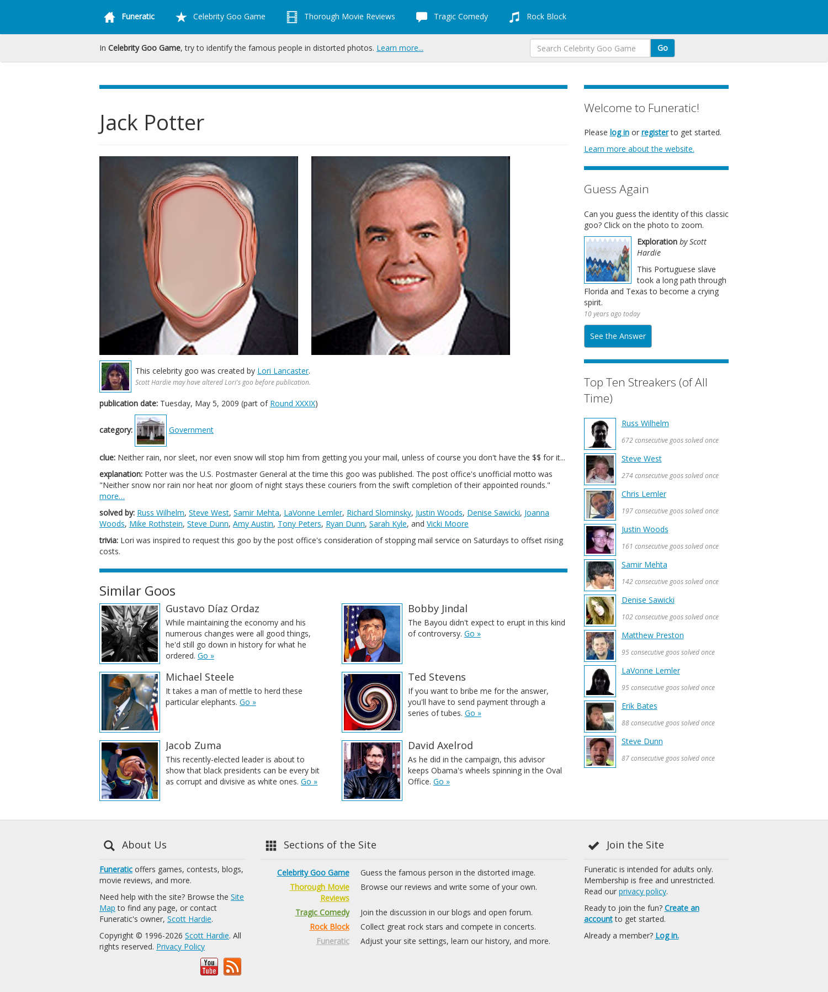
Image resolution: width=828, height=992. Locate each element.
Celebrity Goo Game (218, 17)
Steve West (209, 512)
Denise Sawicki (493, 512)
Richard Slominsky (379, 512)
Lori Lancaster (283, 370)
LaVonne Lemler (313, 512)
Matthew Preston (653, 635)
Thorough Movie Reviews (338, 17)
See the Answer (618, 336)
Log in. (667, 935)
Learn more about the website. (639, 149)
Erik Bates (639, 706)
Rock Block (535, 17)
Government (191, 430)
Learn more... (399, 48)
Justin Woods (439, 512)
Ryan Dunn (345, 523)
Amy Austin (253, 523)
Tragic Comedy (450, 17)
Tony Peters (299, 523)
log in (619, 132)
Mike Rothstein (156, 523)
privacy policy (642, 891)
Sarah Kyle (388, 523)
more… (112, 496)
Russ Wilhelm (160, 512)
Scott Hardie (189, 919)
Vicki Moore (448, 523)
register (654, 132)
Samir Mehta (256, 512)
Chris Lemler (644, 494)
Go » (206, 655)
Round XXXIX (292, 403)
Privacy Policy (180, 946)
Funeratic (115, 869)
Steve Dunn (208, 523)
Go (662, 48)
